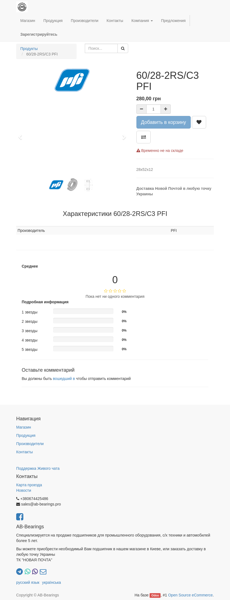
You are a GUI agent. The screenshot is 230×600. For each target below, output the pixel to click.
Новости (23, 490)
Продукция (25, 435)
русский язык (27, 582)
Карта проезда (29, 485)
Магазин (23, 427)
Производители (30, 443)
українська (51, 582)
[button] (21, 135)
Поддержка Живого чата (38, 468)
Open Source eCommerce (190, 595)
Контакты (24, 452)
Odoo (155, 595)
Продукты (29, 48)
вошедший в (64, 378)
